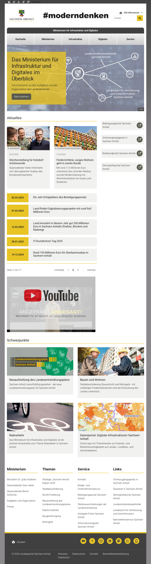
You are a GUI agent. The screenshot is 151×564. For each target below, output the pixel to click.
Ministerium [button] (48, 39)
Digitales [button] (102, 39)
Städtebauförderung (52, 489)
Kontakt (82, 479)
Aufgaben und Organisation (21, 500)
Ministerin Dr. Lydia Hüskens (21, 479)
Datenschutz (78, 553)
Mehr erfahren (21, 96)
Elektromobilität (50, 510)
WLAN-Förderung (51, 494)
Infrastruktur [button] (75, 39)
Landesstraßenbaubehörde (127, 504)
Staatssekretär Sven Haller (20, 485)
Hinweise (63, 553)
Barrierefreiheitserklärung (116, 553)
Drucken (18, 542)
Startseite (20, 39)
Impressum (64, 557)
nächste (91, 270)
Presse (10, 506)
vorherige (59, 270)
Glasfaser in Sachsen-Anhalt (127, 489)
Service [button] (130, 39)
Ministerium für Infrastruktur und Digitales (75, 30)
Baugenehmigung (51, 516)
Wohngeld (47, 522)
